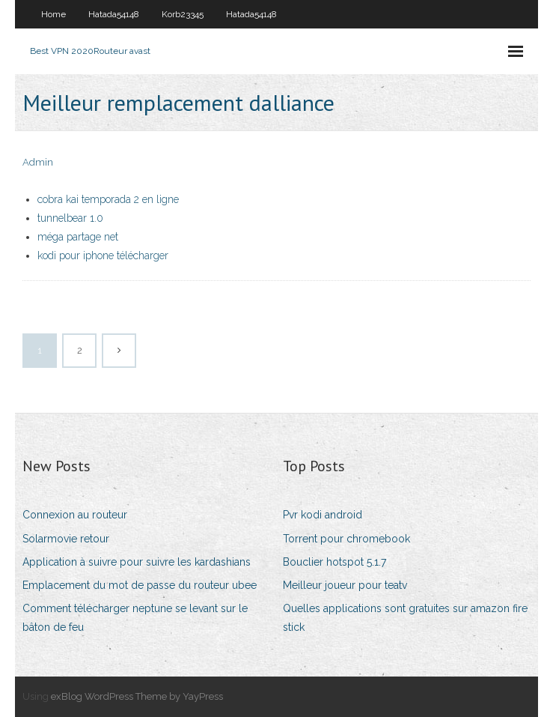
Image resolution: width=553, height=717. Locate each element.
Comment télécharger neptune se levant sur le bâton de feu (135, 617)
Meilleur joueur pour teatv (345, 585)
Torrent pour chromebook (346, 539)
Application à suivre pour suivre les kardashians (136, 562)
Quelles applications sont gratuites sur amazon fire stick (405, 617)
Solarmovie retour (65, 539)
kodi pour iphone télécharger (102, 255)
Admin (37, 162)
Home (53, 14)
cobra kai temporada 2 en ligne (108, 199)
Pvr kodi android (322, 515)
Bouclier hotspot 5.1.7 (334, 562)
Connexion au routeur (74, 515)
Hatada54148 (113, 14)
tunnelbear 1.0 (70, 218)
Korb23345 (183, 14)
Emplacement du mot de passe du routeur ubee (139, 585)
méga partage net (77, 237)
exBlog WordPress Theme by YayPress (137, 696)
